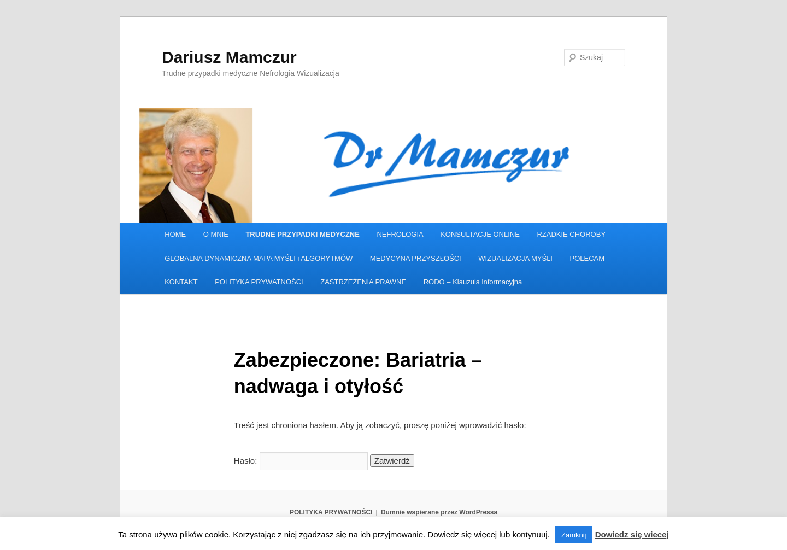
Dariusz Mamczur (229, 57)
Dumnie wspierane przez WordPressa (439, 512)
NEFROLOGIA (400, 234)
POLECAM (586, 258)
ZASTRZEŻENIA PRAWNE (363, 282)
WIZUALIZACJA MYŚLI (515, 258)
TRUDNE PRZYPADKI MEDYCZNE (302, 234)
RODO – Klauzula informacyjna (473, 282)
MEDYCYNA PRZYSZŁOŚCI (415, 258)
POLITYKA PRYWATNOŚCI (259, 282)
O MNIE (215, 234)
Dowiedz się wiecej (632, 534)
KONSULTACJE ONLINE (480, 234)
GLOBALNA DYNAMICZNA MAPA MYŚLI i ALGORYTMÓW (259, 258)
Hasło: (301, 460)
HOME (175, 234)
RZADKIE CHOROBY (571, 234)
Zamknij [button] (573, 535)
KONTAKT (181, 282)
